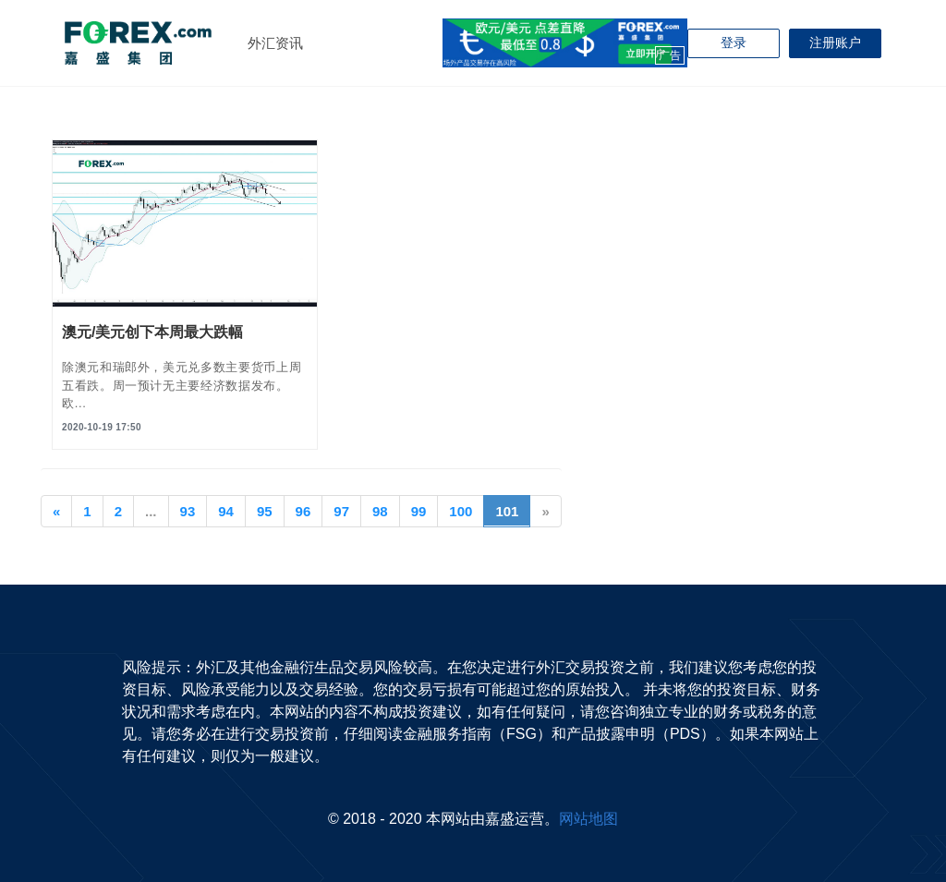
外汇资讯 (275, 43)
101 (512, 510)
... (151, 511)
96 (303, 511)
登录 (733, 42)
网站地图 (588, 819)
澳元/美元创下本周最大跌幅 (152, 332)
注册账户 (835, 42)
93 (188, 511)
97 (341, 511)
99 (419, 511)
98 (380, 511)
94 (226, 511)
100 (460, 511)
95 (265, 511)
